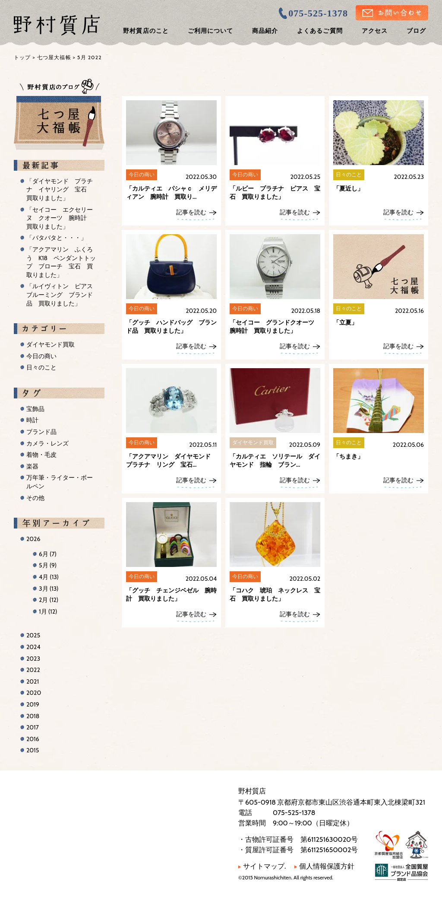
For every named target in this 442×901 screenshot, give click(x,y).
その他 (35, 498)
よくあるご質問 (319, 31)
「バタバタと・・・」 (56, 238)
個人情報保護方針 (324, 866)
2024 (33, 647)
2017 (32, 727)
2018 (32, 716)
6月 (48, 554)
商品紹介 (265, 31)
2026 (33, 539)
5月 (48, 565)
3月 (48, 588)
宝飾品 (35, 409)
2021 (32, 681)
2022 (33, 670)
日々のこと (41, 367)
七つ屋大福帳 (54, 57)
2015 (32, 750)
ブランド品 (41, 432)
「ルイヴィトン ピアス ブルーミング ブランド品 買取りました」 (62, 294)
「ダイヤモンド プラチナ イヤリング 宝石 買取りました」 (59, 189)
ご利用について (210, 31)
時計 (32, 420)
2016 (32, 739)
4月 (49, 577)
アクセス (375, 31)
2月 (48, 600)
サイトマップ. (262, 866)
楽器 (32, 466)
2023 (33, 658)
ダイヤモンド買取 (50, 344)
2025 (33, 635)
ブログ (416, 31)
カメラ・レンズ (47, 443)
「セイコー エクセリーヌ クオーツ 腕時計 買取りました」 (59, 218)
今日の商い (41, 356)
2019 (32, 704)
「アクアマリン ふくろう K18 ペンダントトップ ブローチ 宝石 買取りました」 (61, 262)
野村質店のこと (145, 31)
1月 (48, 611)
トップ (22, 57)
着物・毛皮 (41, 454)
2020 (33, 693)
